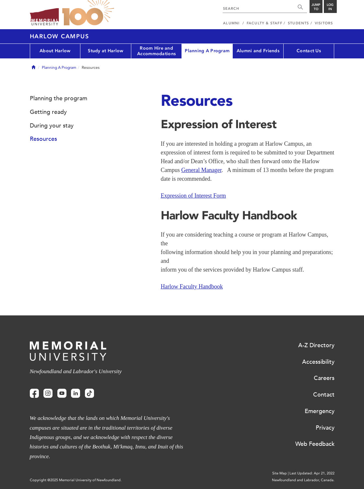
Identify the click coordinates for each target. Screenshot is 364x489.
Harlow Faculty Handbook (192, 286)
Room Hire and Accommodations (156, 50)
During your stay (52, 125)
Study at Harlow (105, 51)
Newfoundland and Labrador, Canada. (303, 480)
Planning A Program (207, 51)
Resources (43, 138)
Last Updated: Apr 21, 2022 (312, 473)
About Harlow (55, 51)
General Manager (201, 170)
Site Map (279, 473)
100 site (88, 13)
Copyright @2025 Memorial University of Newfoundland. (76, 480)
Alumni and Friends (258, 51)
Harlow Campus (59, 36)
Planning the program (58, 98)
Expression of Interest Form (193, 195)
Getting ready (48, 112)
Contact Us (309, 51)
